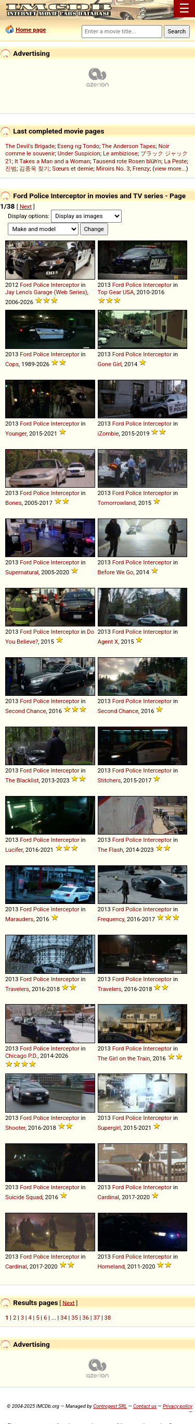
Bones (13, 502)
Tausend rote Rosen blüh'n (127, 161)
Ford (26, 284)
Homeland (111, 1266)
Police (41, 284)
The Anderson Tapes (128, 146)
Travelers (17, 989)
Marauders (19, 919)
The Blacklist (22, 780)
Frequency (111, 919)
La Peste (175, 161)
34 (63, 1317)
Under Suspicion (79, 153)
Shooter (15, 1127)
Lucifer (14, 849)
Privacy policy (177, 1406)
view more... (170, 168)
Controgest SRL (110, 1406)
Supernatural (21, 572)
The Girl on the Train (124, 1058)
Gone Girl (110, 364)
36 (85, 1317)
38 (108, 1317)
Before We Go (116, 572)
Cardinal (109, 1197)
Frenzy (141, 168)
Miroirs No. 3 (113, 168)
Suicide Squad (24, 1197)
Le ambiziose (120, 153)
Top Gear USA (116, 292)
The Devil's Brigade (30, 146)
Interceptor (65, 284)
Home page (31, 29)
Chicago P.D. (21, 1055)
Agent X (108, 641)
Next (26, 206)
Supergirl (109, 1127)
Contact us (145, 1406)
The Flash (110, 849)
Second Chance (25, 711)
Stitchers (109, 780)
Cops (12, 364)
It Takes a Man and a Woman (52, 161)
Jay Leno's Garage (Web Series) (46, 292)
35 (74, 1317)
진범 (11, 168)
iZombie (108, 433)
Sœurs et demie (72, 168)
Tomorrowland (117, 502)
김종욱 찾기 (34, 168)
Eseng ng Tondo (78, 146)
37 (96, 1317)
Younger (16, 433)
